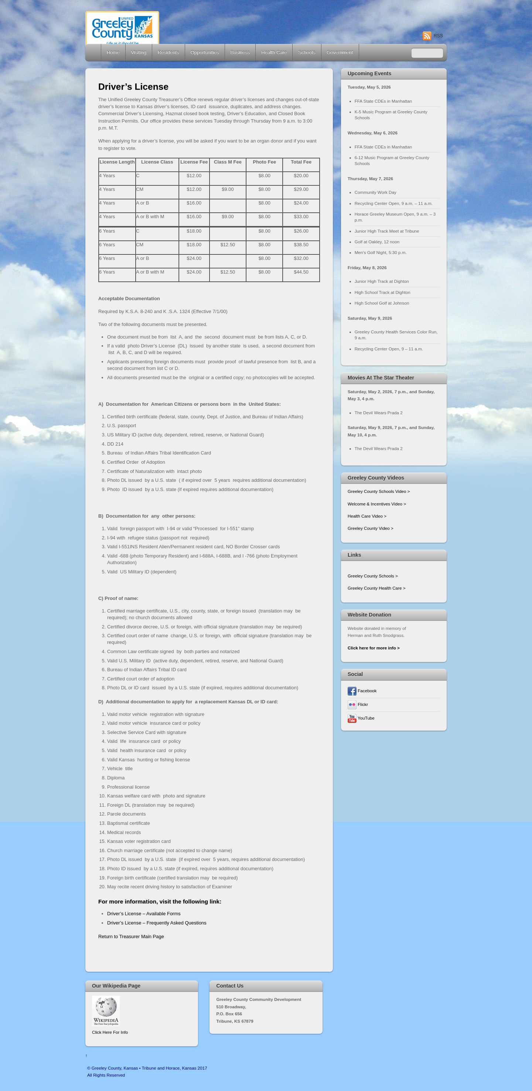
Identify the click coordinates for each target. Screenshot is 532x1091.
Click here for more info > (374, 647)
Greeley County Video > (370, 528)
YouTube (361, 718)
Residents (168, 52)
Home (93, 52)
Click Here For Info (110, 1032)
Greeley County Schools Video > (379, 491)
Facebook (362, 690)
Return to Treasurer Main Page (131, 936)
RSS (438, 35)
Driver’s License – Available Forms (144, 913)
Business (240, 52)
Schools (306, 52)
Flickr (358, 704)
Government (340, 52)
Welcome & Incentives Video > (377, 503)
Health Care (274, 52)
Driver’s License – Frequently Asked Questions (157, 923)
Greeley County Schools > (373, 575)
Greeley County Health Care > (376, 588)
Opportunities (205, 52)
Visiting (139, 52)
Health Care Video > (367, 516)
